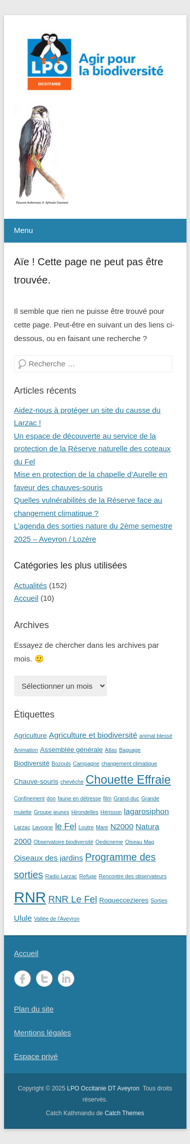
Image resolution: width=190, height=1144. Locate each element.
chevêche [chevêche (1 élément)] (72, 782)
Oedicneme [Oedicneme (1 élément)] (109, 842)
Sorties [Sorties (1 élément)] (158, 900)
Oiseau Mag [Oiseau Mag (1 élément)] (139, 842)
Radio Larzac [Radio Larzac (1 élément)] (61, 876)
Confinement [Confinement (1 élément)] (29, 798)
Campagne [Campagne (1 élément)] (86, 763)
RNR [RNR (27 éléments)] (30, 897)
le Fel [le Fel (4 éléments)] (66, 826)
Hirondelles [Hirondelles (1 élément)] (84, 812)
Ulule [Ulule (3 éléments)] (23, 918)
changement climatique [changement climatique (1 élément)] (129, 763)
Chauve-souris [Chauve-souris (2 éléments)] (36, 781)
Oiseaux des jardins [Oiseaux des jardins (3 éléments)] (48, 857)
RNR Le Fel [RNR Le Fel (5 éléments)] (72, 899)
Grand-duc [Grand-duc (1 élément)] (126, 798)
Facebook (22, 978)
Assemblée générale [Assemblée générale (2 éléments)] (71, 749)
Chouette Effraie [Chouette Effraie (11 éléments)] (128, 779)
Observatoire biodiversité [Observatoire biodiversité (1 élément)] (63, 842)
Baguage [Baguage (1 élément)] (130, 750)
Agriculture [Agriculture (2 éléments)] (30, 735)
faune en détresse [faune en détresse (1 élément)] (79, 798)
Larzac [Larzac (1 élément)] (22, 827)
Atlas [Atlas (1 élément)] (111, 750)
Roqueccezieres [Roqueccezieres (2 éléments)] (123, 900)
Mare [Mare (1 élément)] (102, 827)
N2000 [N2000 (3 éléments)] (122, 826)
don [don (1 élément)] (51, 798)
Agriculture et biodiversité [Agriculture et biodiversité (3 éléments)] (93, 735)
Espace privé (36, 1056)
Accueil (26, 598)
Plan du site (34, 1009)
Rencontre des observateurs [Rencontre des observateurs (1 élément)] (133, 876)
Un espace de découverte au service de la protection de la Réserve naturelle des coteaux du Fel (92, 449)
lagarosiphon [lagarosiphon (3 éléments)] (146, 811)
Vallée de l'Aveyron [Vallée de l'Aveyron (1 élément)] (57, 919)
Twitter (44, 978)
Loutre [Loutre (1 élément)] (86, 827)
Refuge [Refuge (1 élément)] (87, 876)
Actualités (30, 585)
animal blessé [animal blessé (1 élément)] (155, 736)
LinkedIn (66, 978)
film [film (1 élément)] (107, 798)
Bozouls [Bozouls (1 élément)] (61, 763)
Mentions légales (42, 1032)
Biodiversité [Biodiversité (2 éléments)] (32, 763)
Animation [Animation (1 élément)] (26, 750)
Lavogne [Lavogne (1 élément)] (42, 827)
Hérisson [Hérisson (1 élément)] (111, 812)
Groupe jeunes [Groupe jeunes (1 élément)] (51, 812)
